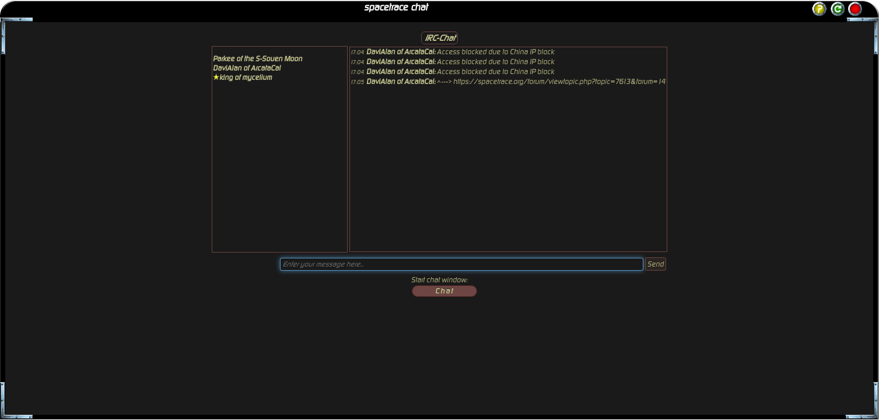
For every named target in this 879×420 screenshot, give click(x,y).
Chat (444, 291)
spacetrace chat (396, 7)
